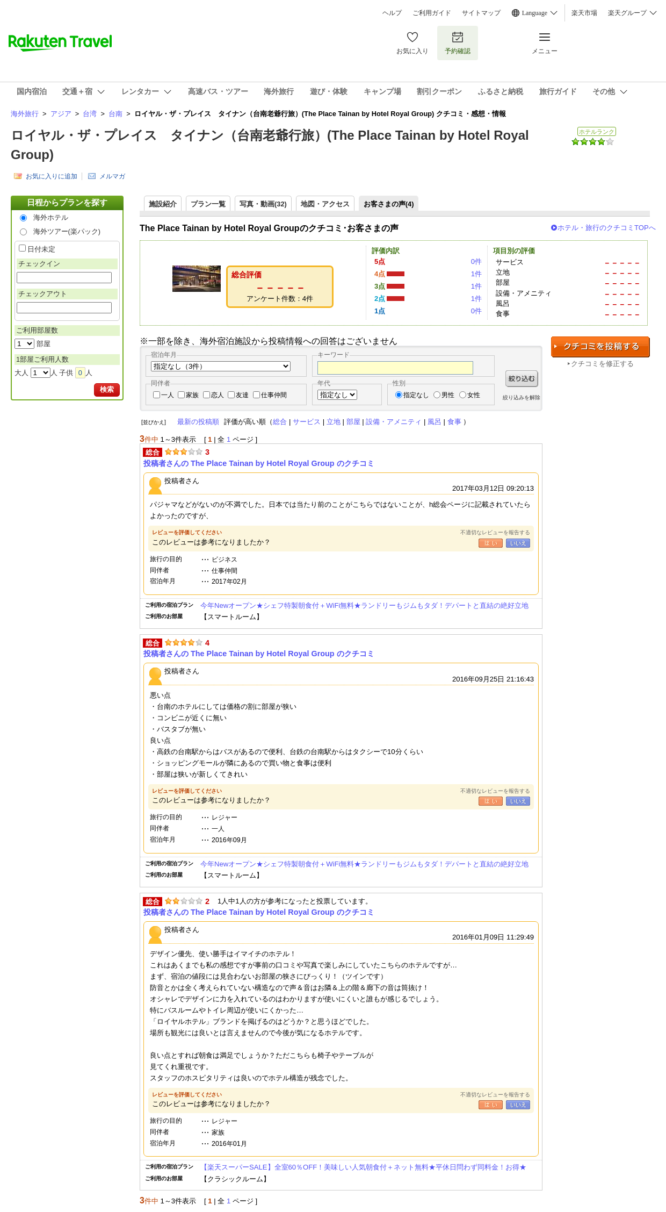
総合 (280, 422)
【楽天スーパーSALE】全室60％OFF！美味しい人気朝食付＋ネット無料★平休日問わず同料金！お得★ (363, 1167)
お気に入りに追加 (51, 176)
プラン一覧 (208, 204)
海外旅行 (25, 114)
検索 (107, 389)
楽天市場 (584, 13)
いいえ (518, 543)
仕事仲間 (274, 395)
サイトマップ (481, 13)
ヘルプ (392, 13)
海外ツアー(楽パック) (67, 231)
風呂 (434, 422)
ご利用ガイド (431, 13)
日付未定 (41, 249)
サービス (307, 422)
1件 (476, 274)
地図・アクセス (325, 204)
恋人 (217, 395)
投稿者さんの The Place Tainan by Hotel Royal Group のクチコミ (258, 463)
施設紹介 (163, 204)
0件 (476, 261)
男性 (447, 395)
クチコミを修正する (602, 364)
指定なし (416, 395)
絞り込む (521, 378)
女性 (473, 395)
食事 (454, 422)
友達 (242, 395)
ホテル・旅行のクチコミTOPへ (607, 228)
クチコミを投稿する (600, 346)
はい (491, 543)
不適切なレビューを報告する (495, 532)
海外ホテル (50, 217)
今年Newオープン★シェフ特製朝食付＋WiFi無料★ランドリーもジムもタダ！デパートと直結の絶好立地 (364, 605)
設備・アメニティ (394, 422)
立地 (334, 422)
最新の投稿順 (198, 422)
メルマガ (112, 176)
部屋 (353, 422)
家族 (192, 395)
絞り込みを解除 (521, 397)
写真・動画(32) (263, 204)
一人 (167, 395)
